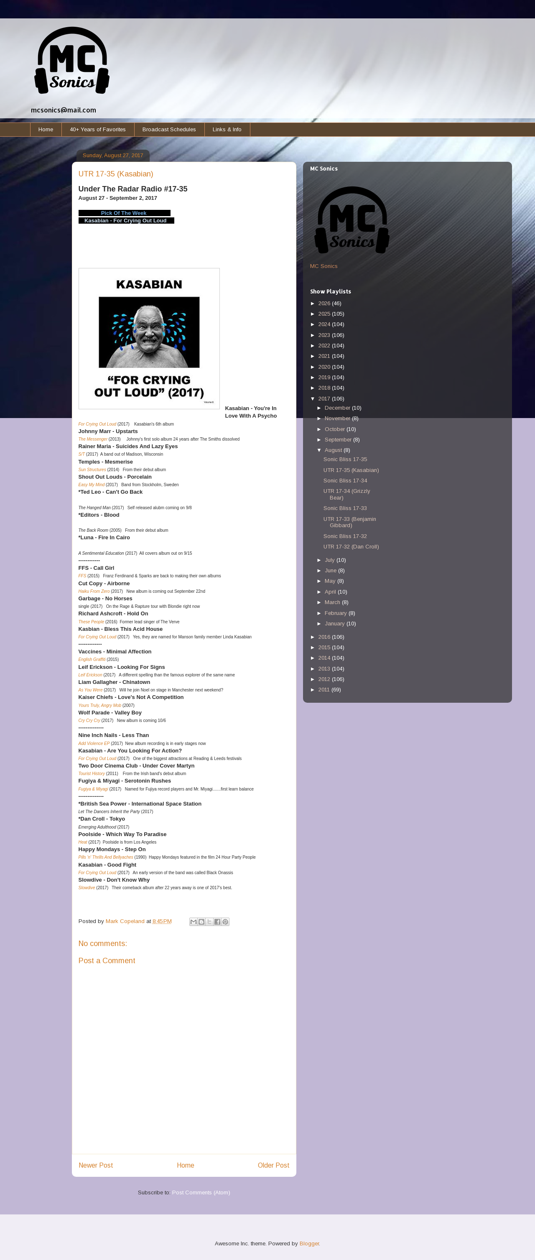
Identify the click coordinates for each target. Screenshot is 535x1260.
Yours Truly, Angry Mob (100, 705)
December (338, 408)
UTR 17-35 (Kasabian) (351, 470)
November (338, 418)
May (331, 581)
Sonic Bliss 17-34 (345, 480)
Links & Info (227, 129)
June (331, 570)
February (337, 613)
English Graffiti (92, 659)
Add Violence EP (94, 743)
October (335, 429)
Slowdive (87, 887)
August (334, 450)
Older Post (274, 1165)
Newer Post (96, 1165)
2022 (325, 345)
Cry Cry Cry (89, 720)
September (339, 439)
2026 (325, 303)
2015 (325, 647)
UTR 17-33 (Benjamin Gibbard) (350, 522)
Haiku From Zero (94, 591)
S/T (82, 454)
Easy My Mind (92, 484)
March (333, 602)
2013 (325, 669)
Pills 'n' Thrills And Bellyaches (106, 857)
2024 (325, 324)
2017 (325, 398)
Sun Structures (92, 469)
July (330, 560)
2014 (325, 658)
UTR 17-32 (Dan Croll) (351, 546)
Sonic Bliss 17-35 (345, 459)
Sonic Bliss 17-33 (345, 508)
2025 (325, 314)
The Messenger (93, 439)
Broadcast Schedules (169, 129)
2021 (325, 356)
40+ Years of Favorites (98, 129)
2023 (325, 335)
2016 (325, 637)
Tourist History (92, 773)
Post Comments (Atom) (201, 1192)
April (331, 592)
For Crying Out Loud (98, 424)
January (335, 623)
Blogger (309, 1243)
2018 (325, 388)
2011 (324, 689)
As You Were (91, 690)
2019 (325, 377)
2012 (325, 679)
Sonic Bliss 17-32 (345, 536)
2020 (325, 367)
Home (45, 129)
